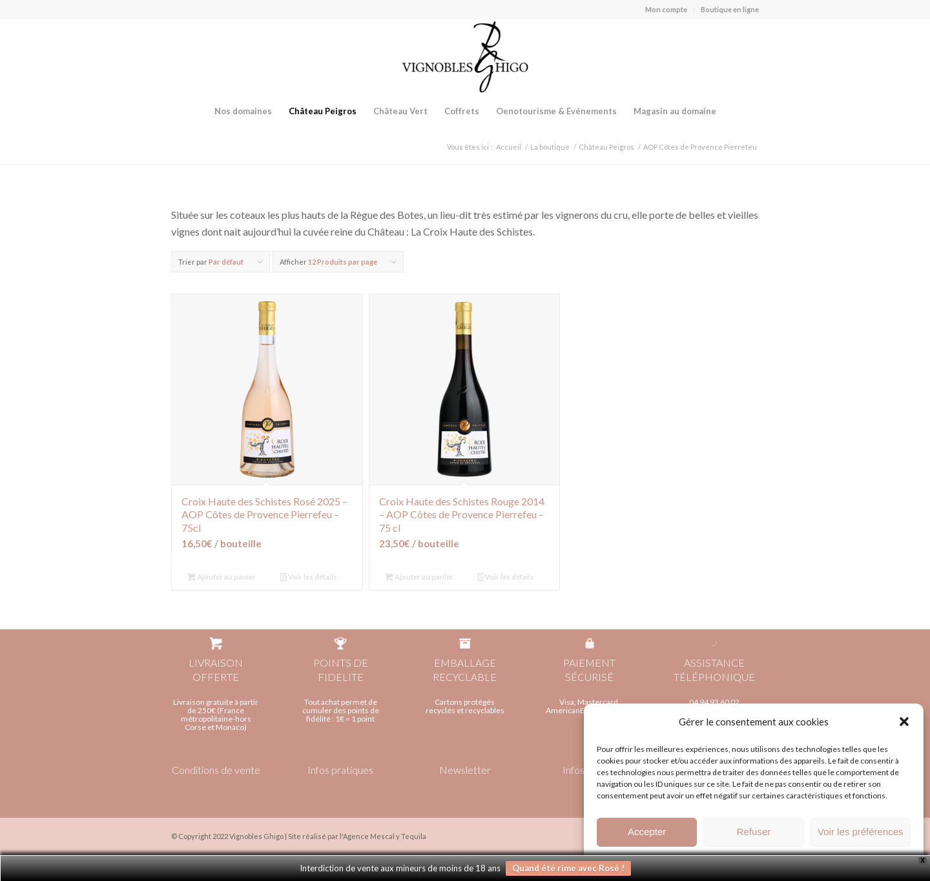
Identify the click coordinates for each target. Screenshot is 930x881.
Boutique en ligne (730, 9)
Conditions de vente (216, 770)
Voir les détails (308, 577)
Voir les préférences (861, 834)
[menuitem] (666, 9)
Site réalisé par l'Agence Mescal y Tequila (357, 836)
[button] (904, 724)
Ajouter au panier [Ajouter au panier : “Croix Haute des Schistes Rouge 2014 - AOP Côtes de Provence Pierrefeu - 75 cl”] (419, 577)
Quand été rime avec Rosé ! (568, 868)
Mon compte (666, 9)
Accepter (647, 834)
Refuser (754, 834)
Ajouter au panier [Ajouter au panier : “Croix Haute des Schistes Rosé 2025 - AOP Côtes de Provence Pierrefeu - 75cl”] (221, 577)
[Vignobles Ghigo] (465, 57)
